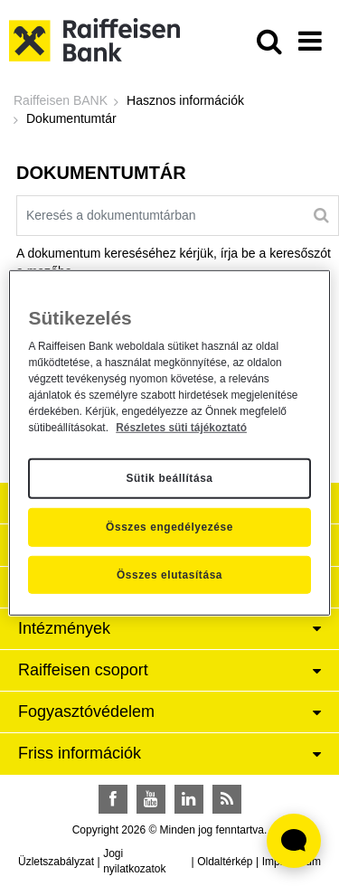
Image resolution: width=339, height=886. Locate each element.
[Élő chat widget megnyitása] (294, 841)
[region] (169, 443)
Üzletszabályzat (56, 861)
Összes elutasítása (169, 575)
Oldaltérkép (224, 861)
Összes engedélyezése (169, 527)
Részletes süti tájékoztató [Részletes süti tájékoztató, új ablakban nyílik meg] (181, 426)
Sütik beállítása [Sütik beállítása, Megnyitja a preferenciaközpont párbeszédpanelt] (169, 478)
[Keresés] (321, 215)
